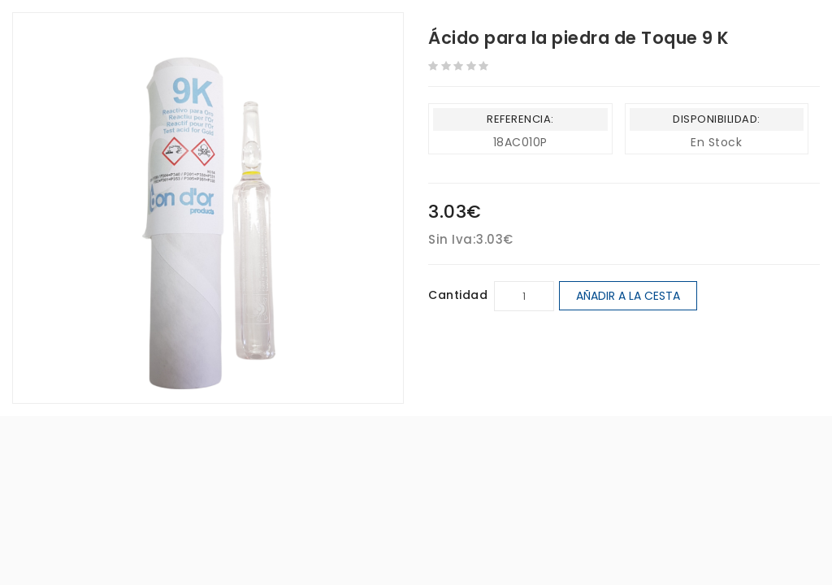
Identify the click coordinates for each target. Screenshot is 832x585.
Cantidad (458, 295)
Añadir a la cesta (628, 296)
